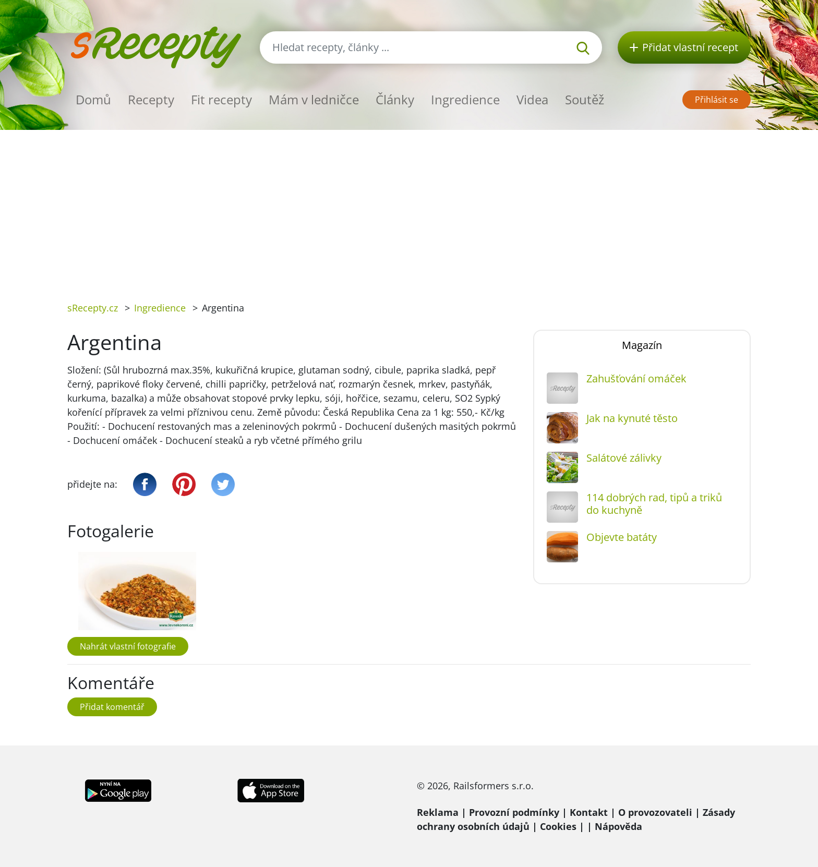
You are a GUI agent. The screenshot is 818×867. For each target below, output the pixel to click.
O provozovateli (655, 812)
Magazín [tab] (642, 345)
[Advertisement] (409, 208)
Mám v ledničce (314, 99)
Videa (532, 99)
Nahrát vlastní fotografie (128, 646)
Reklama (438, 812)
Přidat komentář (112, 707)
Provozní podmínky (514, 812)
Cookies (558, 826)
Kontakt (589, 812)
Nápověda (618, 826)
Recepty (151, 99)
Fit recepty (221, 99)
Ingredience (465, 99)
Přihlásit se (716, 99)
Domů (93, 99)
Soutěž (584, 99)
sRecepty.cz (92, 308)
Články (395, 99)
